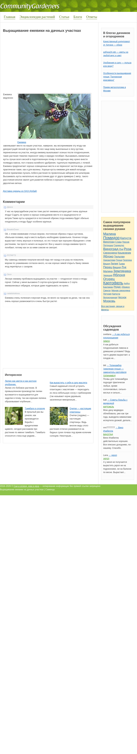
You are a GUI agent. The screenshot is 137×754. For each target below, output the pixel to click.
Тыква (122, 263)
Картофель (113, 283)
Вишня (106, 263)
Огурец (109, 279)
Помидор (111, 238)
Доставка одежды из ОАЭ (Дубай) (20, 191)
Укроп (106, 459)
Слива (118, 242)
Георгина (127, 260)
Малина (109, 234)
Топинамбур (109, 376)
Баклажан (108, 287)
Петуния (107, 294)
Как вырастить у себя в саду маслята (68, 382)
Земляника (122, 271)
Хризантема (109, 260)
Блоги (77, 17)
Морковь (109, 301)
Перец (107, 267)
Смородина (110, 252)
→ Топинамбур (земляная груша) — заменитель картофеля (114, 368)
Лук (121, 249)
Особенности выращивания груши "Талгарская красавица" (117, 76)
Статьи (64, 17)
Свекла (107, 290)
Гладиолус (119, 245)
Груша (119, 260)
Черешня (107, 275)
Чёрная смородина (120, 290)
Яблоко (108, 256)
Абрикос (125, 287)
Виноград (108, 241)
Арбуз (127, 283)
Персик (125, 242)
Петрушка (108, 245)
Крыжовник (124, 252)
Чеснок (122, 297)
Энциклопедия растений (37, 17)
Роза (127, 249)
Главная (9, 17)
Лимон (106, 341)
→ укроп (113, 455)
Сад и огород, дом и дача (26, 486)
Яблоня (119, 275)
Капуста (125, 238)
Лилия (114, 263)
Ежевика (21, 142)
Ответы (91, 17)
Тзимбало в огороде (35, 408)
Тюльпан (119, 256)
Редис (117, 286)
